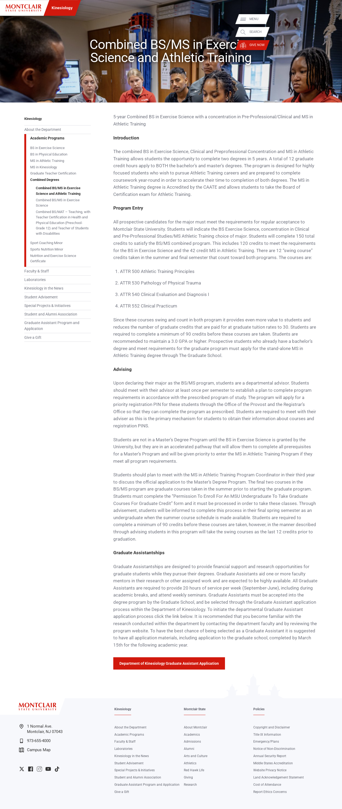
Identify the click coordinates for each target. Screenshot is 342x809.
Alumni (189, 749)
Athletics (190, 763)
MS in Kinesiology (43, 167)
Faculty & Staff (36, 271)
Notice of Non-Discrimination (274, 749)
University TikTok (57, 769)
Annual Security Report (269, 756)
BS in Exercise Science (47, 148)
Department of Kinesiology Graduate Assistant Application (169, 663)
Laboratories (35, 280)
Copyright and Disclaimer (271, 727)
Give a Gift (32, 337)
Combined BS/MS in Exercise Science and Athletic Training (58, 190)
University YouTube (48, 769)
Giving (188, 777)
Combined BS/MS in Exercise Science (58, 202)
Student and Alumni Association (50, 314)
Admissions (192, 741)
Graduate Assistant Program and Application (51, 326)
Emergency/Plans (266, 741)
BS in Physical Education (48, 154)
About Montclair (195, 727)
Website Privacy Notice (269, 770)
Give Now (333, 45)
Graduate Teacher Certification (53, 173)
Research (190, 785)
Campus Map (34, 750)
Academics (192, 734)
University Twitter (22, 769)
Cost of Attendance (267, 785)
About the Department (42, 129)
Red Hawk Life (194, 770)
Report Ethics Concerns (270, 792)
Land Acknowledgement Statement (278, 777)
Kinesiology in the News (43, 288)
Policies (259, 709)
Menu (330, 19)
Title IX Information (267, 734)
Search (332, 32)
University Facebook (30, 769)
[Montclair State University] (23, 8)
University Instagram (39, 769)
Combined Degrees (44, 180)
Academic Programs (47, 138)
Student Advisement (41, 297)
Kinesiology (62, 7)
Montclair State (194, 709)
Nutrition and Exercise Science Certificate (53, 258)
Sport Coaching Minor (46, 243)
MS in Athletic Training (47, 161)
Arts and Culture (195, 756)
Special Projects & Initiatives (47, 305)
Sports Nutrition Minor (46, 249)
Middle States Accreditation (273, 763)
